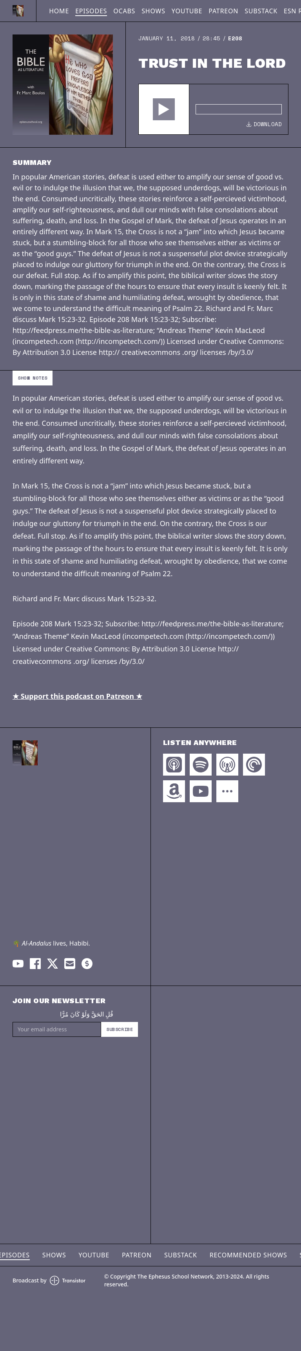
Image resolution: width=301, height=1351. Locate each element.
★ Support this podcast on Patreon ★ (77, 696)
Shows (153, 11)
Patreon (223, 11)
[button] (164, 109)
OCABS (124, 11)
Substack (261, 11)
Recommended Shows (248, 1255)
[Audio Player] (213, 109)
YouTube (187, 11)
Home (59, 11)
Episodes (91, 11)
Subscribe (119, 1029)
